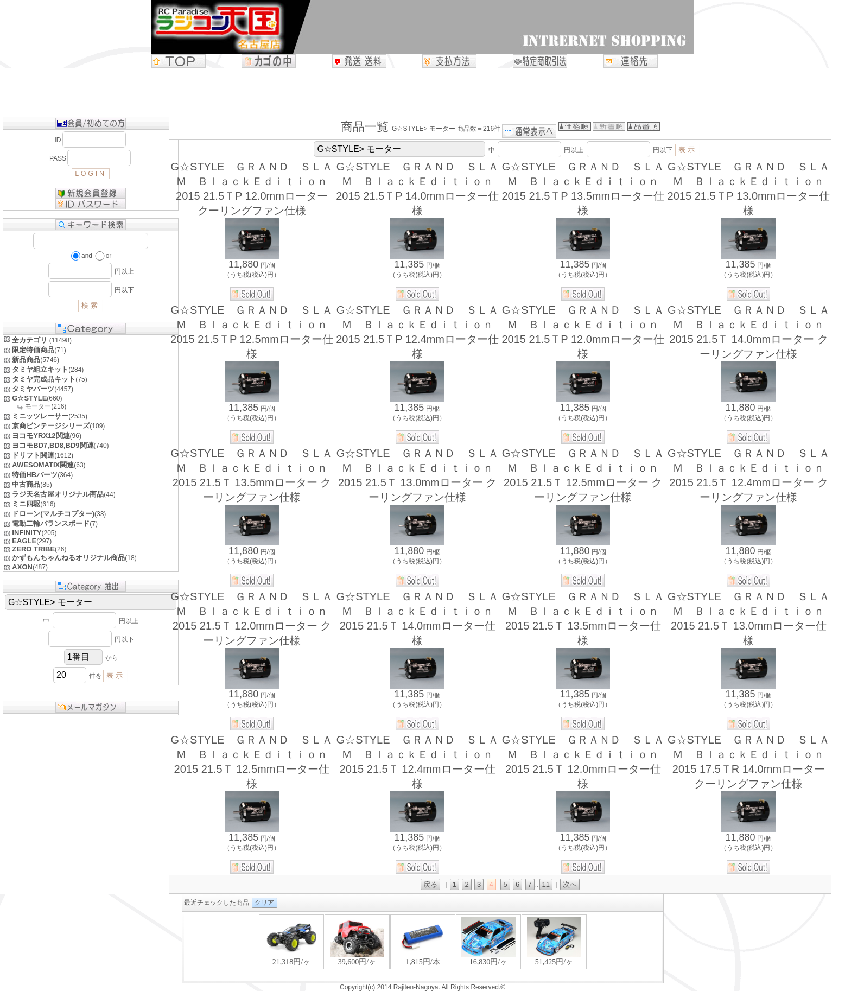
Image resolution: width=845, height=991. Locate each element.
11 (546, 884)
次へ (570, 884)
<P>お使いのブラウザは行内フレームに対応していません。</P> (423, 947)
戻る (430, 884)
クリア (264, 902)
